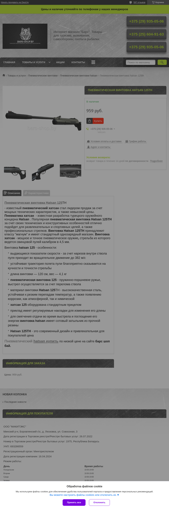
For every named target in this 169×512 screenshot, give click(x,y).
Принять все (74, 502)
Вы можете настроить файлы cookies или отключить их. (83, 494)
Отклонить (99, 502)
